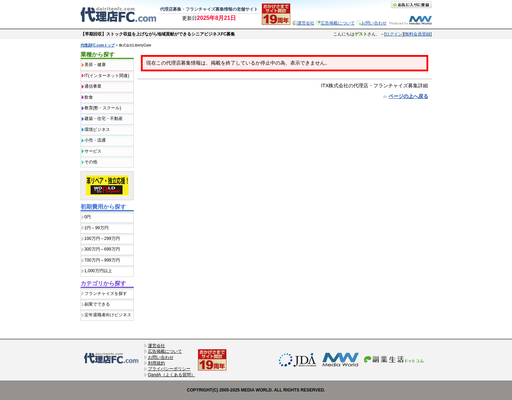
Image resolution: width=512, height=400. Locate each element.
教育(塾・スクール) (102, 107)
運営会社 (305, 23)
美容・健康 (95, 64)
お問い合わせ (374, 23)
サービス (92, 151)
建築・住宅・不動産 (103, 118)
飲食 (88, 97)
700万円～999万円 (102, 260)
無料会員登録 (417, 34)
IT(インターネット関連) (107, 75)
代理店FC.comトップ (98, 45)
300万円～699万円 (102, 249)
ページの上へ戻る (408, 96)
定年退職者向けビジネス (107, 314)
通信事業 (92, 86)
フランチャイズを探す (105, 293)
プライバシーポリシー (169, 368)
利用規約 (156, 363)
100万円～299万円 (102, 238)
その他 (90, 161)
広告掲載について (338, 23)
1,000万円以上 (98, 270)
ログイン (393, 34)
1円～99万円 (96, 227)
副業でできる (97, 304)
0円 (87, 216)
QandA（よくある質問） (171, 374)
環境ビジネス (97, 129)
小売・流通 (95, 140)
